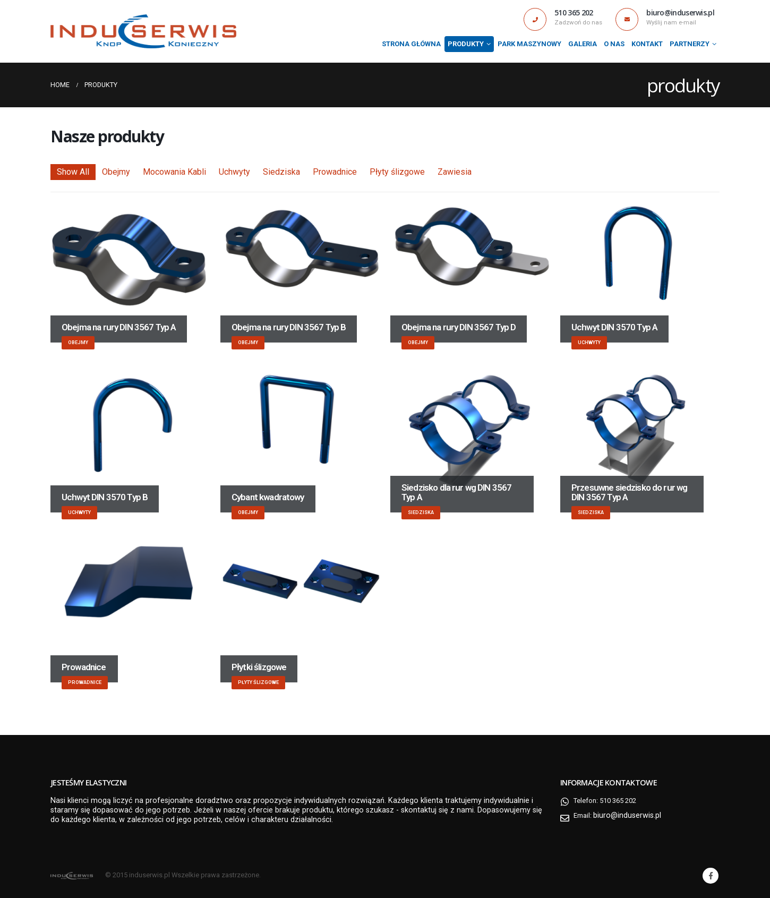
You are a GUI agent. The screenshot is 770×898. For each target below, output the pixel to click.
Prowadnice (335, 172)
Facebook (710, 876)
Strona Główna (411, 44)
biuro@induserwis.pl (630, 815)
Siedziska (281, 172)
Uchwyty (234, 172)
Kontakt (647, 44)
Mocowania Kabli (174, 172)
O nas (614, 44)
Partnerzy (689, 44)
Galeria (582, 44)
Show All (73, 172)
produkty (466, 44)
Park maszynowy (529, 44)
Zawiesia (455, 172)
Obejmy (116, 172)
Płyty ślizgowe (397, 172)
